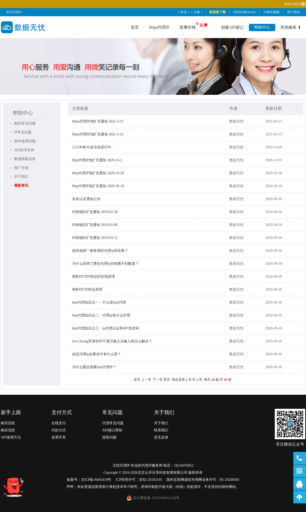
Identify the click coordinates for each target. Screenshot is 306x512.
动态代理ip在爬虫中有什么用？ (96, 354)
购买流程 (8, 423)
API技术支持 (24, 150)
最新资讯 (21, 185)
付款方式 (59, 430)
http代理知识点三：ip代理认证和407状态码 (105, 328)
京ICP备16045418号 (96, 480)
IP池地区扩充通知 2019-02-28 (94, 212)
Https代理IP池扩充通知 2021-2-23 (98, 134)
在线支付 (59, 423)
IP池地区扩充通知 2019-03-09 (94, 225)
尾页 (166, 379)
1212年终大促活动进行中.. (92, 147)
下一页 (158, 379)
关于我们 (21, 177)
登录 (183, 12)
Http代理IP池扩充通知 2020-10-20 (98, 173)
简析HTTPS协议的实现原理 (93, 276)
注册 (196, 12)
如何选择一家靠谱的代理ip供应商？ (100, 251)
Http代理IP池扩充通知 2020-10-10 (98, 186)
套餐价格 (188, 27)
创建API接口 (232, 27)
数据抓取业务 (25, 159)
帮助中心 (262, 27)
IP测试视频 (271, 12)
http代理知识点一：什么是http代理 (99, 302)
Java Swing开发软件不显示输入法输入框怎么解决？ (112, 341)
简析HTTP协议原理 (87, 289)
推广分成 (21, 168)
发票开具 (59, 437)
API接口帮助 (112, 430)
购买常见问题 (25, 123)
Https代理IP (159, 27)
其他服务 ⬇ (290, 27)
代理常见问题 (113, 423)
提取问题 (109, 437)
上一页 (146, 379)
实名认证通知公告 (86, 199)
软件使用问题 (25, 141)
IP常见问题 (22, 132)
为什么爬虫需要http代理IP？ (94, 367)
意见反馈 (161, 437)
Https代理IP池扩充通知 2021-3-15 (98, 121)
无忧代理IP (14, 12)
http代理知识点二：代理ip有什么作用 (101, 315)
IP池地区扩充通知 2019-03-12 (94, 238)
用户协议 (293, 12)
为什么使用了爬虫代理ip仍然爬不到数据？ (105, 264)
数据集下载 (217, 12)
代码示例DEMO (244, 12)
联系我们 (161, 430)
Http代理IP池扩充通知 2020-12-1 (97, 160)
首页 (135, 27)
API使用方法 (11, 437)
